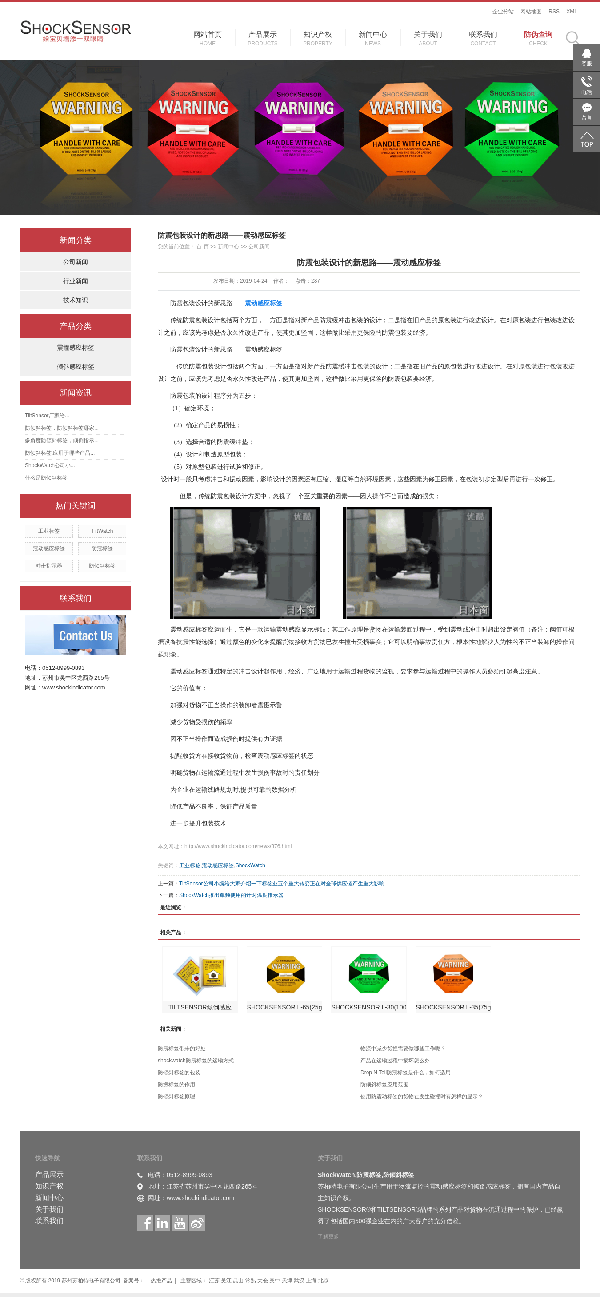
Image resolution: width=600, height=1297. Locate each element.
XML (571, 11)
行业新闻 (75, 280)
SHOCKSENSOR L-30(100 (369, 1007)
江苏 (215, 1280)
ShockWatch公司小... (50, 465)
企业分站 (503, 11)
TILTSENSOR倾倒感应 (200, 1007)
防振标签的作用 (176, 1084)
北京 (323, 1280)
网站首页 (207, 34)
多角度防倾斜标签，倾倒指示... (62, 440)
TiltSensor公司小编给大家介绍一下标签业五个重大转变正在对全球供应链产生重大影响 (281, 884)
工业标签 (49, 531)
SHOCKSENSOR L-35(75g (453, 1007)
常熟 (251, 1280)
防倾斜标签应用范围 (384, 1084)
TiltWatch (102, 531)
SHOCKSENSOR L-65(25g (284, 1007)
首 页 (202, 247)
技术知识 (75, 300)
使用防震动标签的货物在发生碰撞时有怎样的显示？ (421, 1096)
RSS (554, 11)
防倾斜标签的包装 (179, 1072)
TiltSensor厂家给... (47, 415)
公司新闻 (75, 261)
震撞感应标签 (75, 347)
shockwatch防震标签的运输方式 (196, 1060)
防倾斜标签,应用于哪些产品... (60, 453)
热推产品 (161, 1280)
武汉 (300, 1280)
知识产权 (318, 34)
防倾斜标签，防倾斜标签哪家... (62, 428)
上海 (312, 1280)
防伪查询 (538, 34)
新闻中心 (373, 34)
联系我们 (483, 34)
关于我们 (428, 34)
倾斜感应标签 (75, 366)
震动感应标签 (49, 548)
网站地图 (531, 11)
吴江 (227, 1280)
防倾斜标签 (102, 566)
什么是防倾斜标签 (46, 478)
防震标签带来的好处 (182, 1048)
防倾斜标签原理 (176, 1096)
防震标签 (102, 548)
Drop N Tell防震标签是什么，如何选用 (405, 1072)
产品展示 (262, 34)
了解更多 (328, 1236)
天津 (288, 1280)
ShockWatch (250, 865)
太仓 (263, 1280)
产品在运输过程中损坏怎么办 (395, 1060)
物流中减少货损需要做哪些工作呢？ (403, 1048)
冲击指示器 (49, 566)
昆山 (239, 1280)
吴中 (275, 1280)
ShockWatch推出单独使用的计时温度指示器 (231, 895)
